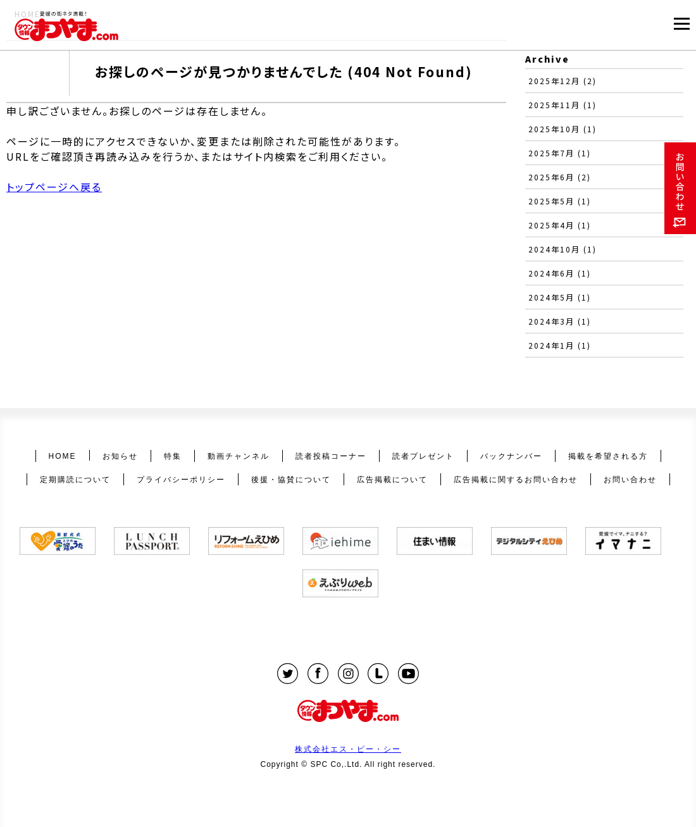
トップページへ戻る (54, 186)
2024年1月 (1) (559, 345)
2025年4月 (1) (559, 225)
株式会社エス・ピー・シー (348, 749)
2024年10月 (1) (562, 249)
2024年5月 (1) (559, 297)
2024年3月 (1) (559, 321)
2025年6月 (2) (559, 176)
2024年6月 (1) (559, 273)
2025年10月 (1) (562, 128)
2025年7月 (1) (559, 152)
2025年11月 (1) (562, 104)
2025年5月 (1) (559, 201)
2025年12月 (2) (562, 80)
